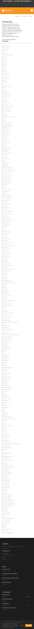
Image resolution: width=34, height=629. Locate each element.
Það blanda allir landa (7, 494)
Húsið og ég (5, 209)
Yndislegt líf (5, 493)
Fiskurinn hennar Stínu (7, 147)
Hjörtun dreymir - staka (7, 196)
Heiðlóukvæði (6, 184)
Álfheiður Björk (6, 73)
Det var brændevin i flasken (8, 105)
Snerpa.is (17, 16)
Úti (3, 451)
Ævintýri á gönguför (7, 529)
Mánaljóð (5, 296)
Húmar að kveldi (6, 204)
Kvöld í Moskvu (6, 254)
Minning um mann (6, 304)
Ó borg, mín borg (6, 325)
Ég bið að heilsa (6, 135)
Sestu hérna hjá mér (7, 373)
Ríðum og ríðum (6, 349)
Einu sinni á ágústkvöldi (7, 122)
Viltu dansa (5, 476)
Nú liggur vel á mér (7, 318)
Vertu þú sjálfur (6, 463)
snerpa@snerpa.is (25, 1)
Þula (4, 516)
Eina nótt (5, 118)
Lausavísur (5, 273)
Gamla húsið (5, 165)
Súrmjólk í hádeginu (7, 416)
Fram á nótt (5, 155)
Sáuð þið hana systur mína (8, 367)
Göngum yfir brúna (7, 178)
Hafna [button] (22, 625)
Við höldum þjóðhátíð (7, 473)
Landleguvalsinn (6, 271)
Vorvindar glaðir (6, 487)
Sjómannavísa (6, 391)
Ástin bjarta (5, 82)
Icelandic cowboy (6, 213)
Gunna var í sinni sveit (7, 175)
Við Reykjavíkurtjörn (7, 474)
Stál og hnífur (5, 407)
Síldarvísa (5, 383)
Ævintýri (4, 527)
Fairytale (4, 144)
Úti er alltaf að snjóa (7, 453)
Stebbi (4, 409)
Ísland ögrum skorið (7, 233)
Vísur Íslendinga (6, 480)
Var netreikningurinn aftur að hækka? (9, 573)
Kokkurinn (5, 240)
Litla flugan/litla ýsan (7, 280)
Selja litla (4, 371)
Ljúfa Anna (5, 287)
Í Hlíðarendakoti (6, 222)
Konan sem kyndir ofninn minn (9, 245)
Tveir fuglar (5, 438)
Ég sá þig (4, 138)
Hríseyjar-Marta (6, 200)
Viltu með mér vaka (7, 478)
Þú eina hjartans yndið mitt (8, 518)
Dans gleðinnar (6, 102)
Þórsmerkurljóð (6, 514)
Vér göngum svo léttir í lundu (9, 467)
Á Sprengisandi (6, 66)
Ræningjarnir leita (6, 358)
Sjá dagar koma (6, 385)
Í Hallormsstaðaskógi (7, 220)
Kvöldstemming (6, 262)
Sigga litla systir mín (7, 376)
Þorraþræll (5, 511)
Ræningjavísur (6, 360)
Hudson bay (5, 202)
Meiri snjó (5, 298)
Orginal (4, 324)
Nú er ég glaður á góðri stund (9, 313)
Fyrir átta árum (6, 162)
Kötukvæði (5, 267)
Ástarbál (4, 76)
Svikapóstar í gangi (6, 569)
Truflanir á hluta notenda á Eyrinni (9, 607)
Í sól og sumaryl (6, 225)
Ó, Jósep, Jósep (6, 327)
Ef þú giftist (5, 115)
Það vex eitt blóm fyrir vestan (9, 503)
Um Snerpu (5, 544)
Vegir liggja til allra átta (7, 456)
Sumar (4, 411)
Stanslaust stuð (6, 405)
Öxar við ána (5, 531)
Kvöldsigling (5, 260)
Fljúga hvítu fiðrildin (7, 153)
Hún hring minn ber (7, 207)
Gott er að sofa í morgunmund (9, 169)
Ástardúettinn (6, 78)
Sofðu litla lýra (6, 396)
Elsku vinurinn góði (7, 129)
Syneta (4, 422)
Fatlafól (4, 145)
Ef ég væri (5, 113)
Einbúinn (5, 120)
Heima (4, 185)
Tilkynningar (6, 592)
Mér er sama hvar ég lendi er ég (9, 300)
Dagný (4, 98)
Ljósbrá (4, 285)
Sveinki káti (5, 420)
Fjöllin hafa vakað (6, 149)
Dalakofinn (5, 100)
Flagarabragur (6, 151)
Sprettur (4, 403)
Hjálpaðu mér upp (6, 195)
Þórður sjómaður (6, 513)
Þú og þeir (5, 523)
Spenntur (5, 402)
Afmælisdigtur (6, 49)
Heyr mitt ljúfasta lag (7, 189)
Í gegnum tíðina (6, 218)
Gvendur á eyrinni (6, 176)
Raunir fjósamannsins (7, 347)
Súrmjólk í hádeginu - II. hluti (8, 418)
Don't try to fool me (7, 111)
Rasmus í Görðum (6, 344)
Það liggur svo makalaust (8, 502)
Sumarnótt (5, 414)
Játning (4, 236)
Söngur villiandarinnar (7, 425)
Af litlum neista (6, 47)
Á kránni (4, 64)
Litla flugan (5, 278)
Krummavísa (5, 247)
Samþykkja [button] (28, 625)
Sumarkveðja (5, 413)
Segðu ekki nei (6, 369)
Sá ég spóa (5, 363)
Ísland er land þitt (6, 231)
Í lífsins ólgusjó (6, 224)
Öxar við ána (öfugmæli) (8, 533)
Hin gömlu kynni (6, 191)
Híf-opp (4, 193)
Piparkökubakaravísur (7, 340)
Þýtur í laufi (5, 525)
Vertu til (4, 462)
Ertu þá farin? (5, 131)
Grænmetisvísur (6, 173)
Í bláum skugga (6, 216)
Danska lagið (5, 104)
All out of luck (5, 53)
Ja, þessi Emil (5, 234)
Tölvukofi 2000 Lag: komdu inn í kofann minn (12, 443)
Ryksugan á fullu (6, 354)
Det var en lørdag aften (7, 107)
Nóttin (4, 309)
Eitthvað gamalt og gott (7, 125)
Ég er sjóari (5, 136)
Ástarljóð (5, 80)
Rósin (4, 353)
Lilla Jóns (4, 276)
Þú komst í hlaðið (6, 522)
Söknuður (5, 423)
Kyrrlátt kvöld (5, 264)
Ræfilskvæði (5, 356)
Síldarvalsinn (5, 382)
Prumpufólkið (6, 342)
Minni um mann (6, 302)
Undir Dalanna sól (6, 445)
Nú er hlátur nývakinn (7, 316)
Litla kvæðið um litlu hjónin (8, 282)
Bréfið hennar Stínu (7, 93)
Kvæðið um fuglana (7, 253)
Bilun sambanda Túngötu (7, 599)
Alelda (4, 51)
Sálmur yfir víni (6, 365)
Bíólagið (4, 87)
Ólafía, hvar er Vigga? (7, 336)
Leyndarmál (5, 274)
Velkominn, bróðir (6, 458)
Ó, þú (4, 331)
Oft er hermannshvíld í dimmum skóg (10, 322)
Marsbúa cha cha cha (7, 294)
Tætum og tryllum (6, 442)
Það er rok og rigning (7, 498)
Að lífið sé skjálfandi (7, 46)
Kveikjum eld (5, 251)
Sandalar (5, 362)
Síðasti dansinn (6, 380)
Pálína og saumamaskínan (8, 338)
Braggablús (5, 91)
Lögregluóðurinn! (6, 291)
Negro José (5, 307)
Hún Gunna (5, 205)
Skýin (4, 393)
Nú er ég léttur (6, 314)
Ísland (4, 229)
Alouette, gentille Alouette (8, 55)
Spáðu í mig (5, 400)
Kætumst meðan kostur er (8, 265)
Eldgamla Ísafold (6, 127)
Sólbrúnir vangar (6, 398)
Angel (4, 56)
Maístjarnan (5, 293)
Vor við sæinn (5, 483)
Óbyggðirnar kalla (6, 333)
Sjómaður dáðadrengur (7, 387)
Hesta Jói (5, 187)
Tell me (4, 429)
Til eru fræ (5, 431)
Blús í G (4, 89)
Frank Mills (5, 156)
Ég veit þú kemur (6, 142)
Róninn (4, 351)
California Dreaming (7, 95)
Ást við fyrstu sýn (6, 75)
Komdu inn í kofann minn (8, 242)
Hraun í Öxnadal (6, 198)
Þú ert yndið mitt (6, 520)
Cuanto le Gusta (6, 96)
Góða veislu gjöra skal (7, 171)
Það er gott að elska (7, 496)
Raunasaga (5, 345)
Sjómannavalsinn (6, 389)
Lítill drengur (5, 284)
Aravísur (4, 60)
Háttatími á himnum (7, 182)
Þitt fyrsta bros (6, 507)
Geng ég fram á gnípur (7, 167)
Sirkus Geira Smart (6, 378)
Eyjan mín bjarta (6, 133)
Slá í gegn (5, 394)
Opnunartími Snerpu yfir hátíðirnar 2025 (10, 578)
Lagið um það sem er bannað (9, 269)
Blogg (4, 566)
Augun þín (5, 62)
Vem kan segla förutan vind (8, 460)
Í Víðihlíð (4, 227)
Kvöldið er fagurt (6, 256)
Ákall (4, 67)
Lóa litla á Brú (5, 289)
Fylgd (4, 160)
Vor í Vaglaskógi (6, 482)
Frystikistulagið (6, 158)
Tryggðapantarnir (6, 436)
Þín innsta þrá (6, 509)
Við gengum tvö (6, 471)
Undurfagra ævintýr (7, 447)
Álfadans (4, 69)
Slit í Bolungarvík (5, 603)
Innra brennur (6, 214)
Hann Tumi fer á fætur (7, 180)
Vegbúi (4, 454)
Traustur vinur (6, 434)
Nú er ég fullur (6, 311)
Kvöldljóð (5, 258)
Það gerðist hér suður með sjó (9, 500)
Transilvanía (5, 433)
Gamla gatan (5, 164)
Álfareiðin (5, 71)
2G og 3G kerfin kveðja (6, 582)
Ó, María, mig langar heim (8, 329)
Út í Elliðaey (5, 449)
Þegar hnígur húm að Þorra (8, 505)
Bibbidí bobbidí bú (6, 86)
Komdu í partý (6, 244)
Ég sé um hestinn (6, 140)
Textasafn (24, 16)
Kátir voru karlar (6, 238)
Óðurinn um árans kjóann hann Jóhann (11, 334)
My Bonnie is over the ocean (8, 305)
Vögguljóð (5, 489)
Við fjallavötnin (6, 469)
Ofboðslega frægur (7, 320)
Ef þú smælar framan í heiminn (9, 116)
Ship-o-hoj (5, 374)
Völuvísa (4, 491)
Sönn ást (5, 427)
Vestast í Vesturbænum (7, 465)
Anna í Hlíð (5, 58)
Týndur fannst (6, 440)
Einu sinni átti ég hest (7, 124)
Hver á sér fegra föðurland (8, 211)
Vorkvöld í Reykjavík (7, 485)
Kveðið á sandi (6, 249)
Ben (4, 84)
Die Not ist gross (6, 109)
